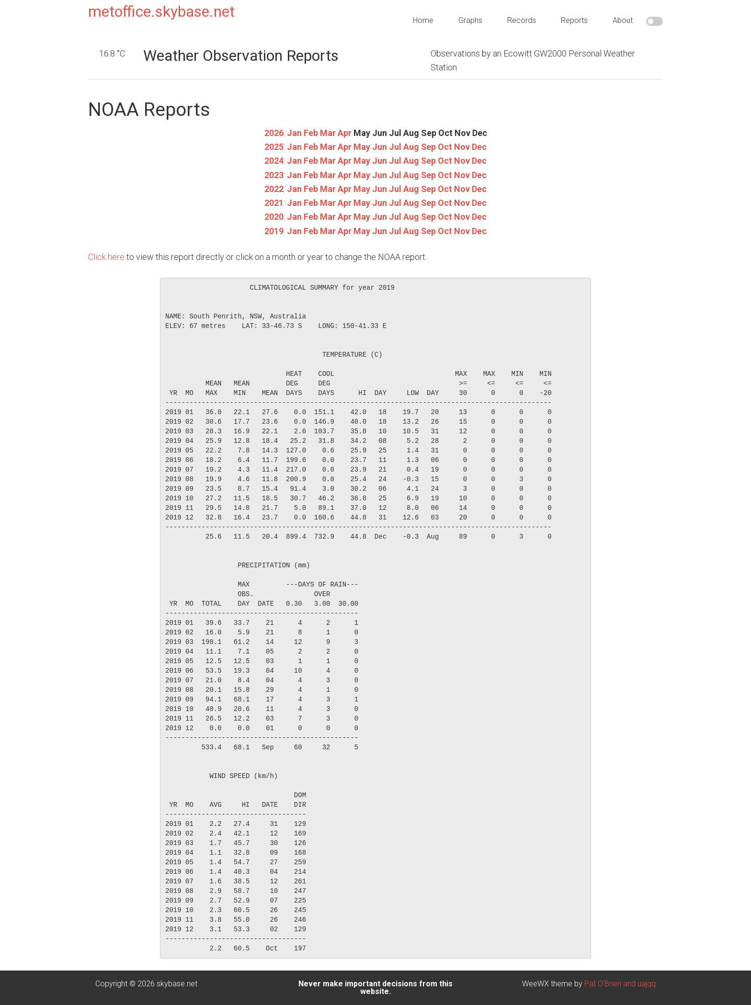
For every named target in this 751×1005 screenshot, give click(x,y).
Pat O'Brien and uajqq (620, 983)
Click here (106, 257)
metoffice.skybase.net (161, 11)
